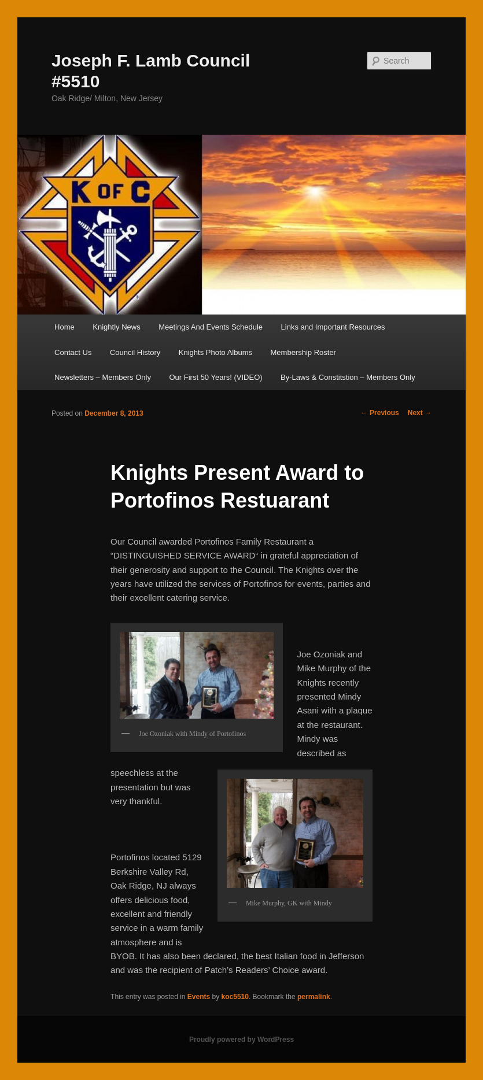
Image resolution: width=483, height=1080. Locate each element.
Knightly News (116, 327)
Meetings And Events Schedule (210, 327)
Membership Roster (303, 352)
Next (420, 413)
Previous (380, 413)
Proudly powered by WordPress (241, 1039)
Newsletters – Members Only (102, 377)
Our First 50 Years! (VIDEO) (215, 377)
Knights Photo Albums (215, 352)
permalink (313, 997)
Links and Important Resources (333, 327)
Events (198, 997)
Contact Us (72, 352)
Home (64, 327)
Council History (135, 352)
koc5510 (235, 997)
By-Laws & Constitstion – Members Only (348, 377)
